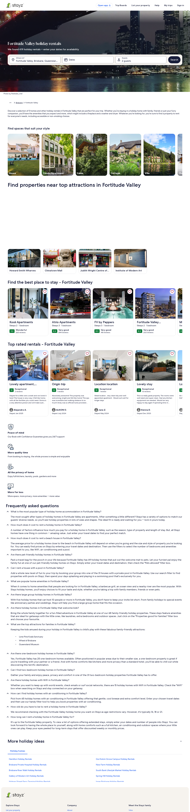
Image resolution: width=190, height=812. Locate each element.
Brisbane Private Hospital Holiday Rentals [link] (27, 712)
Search (174, 61)
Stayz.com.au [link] (134, 777)
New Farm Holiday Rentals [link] (108, 712)
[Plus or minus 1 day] (81, 134)
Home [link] (10, 103)
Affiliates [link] (70, 767)
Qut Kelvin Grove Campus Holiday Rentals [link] (115, 706)
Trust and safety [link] (12, 767)
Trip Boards (121, 5)
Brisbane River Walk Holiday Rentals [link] (25, 718)
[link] (44, 296)
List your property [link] (13, 758)
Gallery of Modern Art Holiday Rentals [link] (26, 723)
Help (157, 5)
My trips (168, 5)
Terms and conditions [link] (75, 777)
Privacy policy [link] (72, 781)
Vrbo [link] (131, 758)
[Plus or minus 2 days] (93, 134)
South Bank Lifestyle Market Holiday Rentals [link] (116, 718)
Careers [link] (70, 763)
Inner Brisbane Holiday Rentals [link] (110, 729)
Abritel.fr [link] (132, 763)
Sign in (180, 5)
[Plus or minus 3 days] (104, 134)
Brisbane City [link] (58, 103)
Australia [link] (34, 103)
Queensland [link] (45, 103)
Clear (141, 142)
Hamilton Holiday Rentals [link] (20, 706)
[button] (80, 94)
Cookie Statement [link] (74, 786)
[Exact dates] (70, 134)
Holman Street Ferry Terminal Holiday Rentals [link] (29, 729)
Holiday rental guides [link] (14, 777)
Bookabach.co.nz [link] (135, 772)
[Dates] (87, 61)
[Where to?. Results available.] (35, 61)
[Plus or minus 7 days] (115, 134)
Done (153, 142)
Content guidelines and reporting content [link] (84, 791)
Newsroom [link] (71, 772)
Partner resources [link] (13, 772)
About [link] (69, 758)
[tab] (86, 70)
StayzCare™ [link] (10, 763)
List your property (141, 5)
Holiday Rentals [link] (21, 103)
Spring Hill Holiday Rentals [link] (108, 723)
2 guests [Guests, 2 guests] (126, 62)
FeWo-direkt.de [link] (135, 767)
